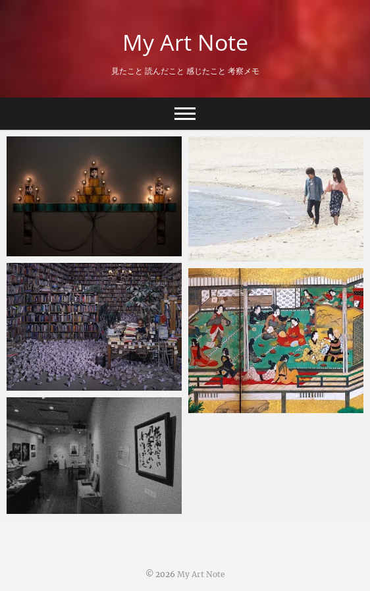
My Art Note (185, 42)
